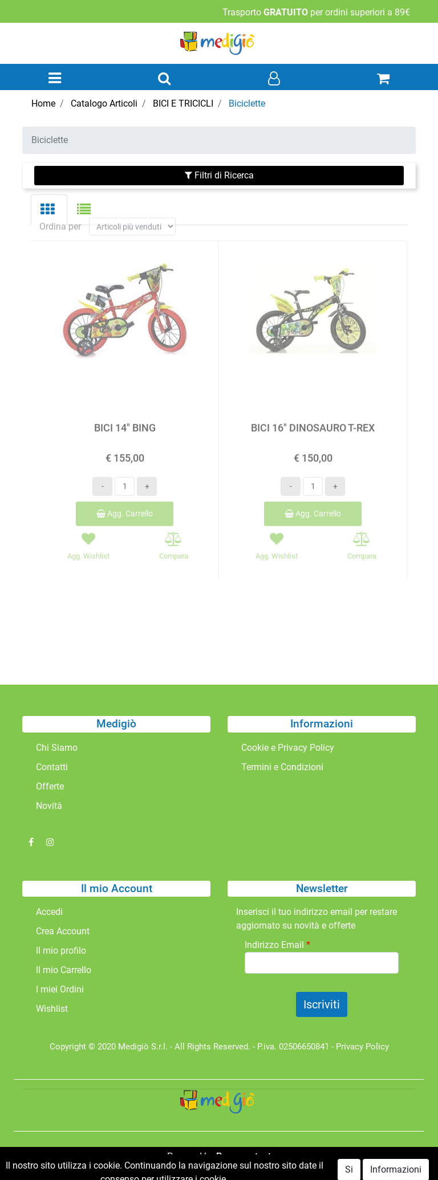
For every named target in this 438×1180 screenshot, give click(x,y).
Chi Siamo (57, 747)
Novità (49, 805)
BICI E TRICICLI (183, 103)
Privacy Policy (362, 1046)
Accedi (49, 911)
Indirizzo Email (277, 944)
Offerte (50, 786)
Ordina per (60, 216)
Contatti (52, 767)
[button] (164, 79)
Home (43, 103)
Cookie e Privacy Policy (287, 747)
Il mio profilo (61, 950)
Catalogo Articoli (104, 103)
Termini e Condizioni (282, 767)
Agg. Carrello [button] (124, 503)
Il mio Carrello (63, 970)
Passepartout (243, 1156)
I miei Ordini (60, 989)
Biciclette (247, 103)
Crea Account (63, 931)
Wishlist (52, 1008)
